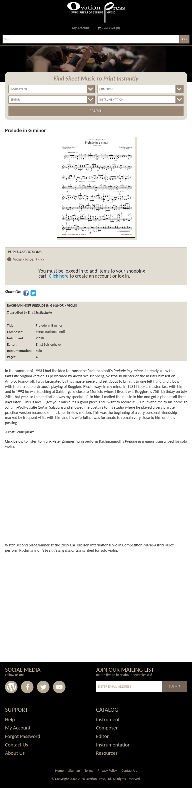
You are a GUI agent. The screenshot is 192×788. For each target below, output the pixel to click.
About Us (15, 753)
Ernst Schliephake (48, 344)
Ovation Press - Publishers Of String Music (96, 12)
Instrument (108, 719)
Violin (39, 338)
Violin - (28, 259)
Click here (58, 276)
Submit (174, 686)
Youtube (59, 687)
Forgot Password (22, 736)
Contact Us (16, 744)
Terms (88, 770)
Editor (102, 736)
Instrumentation (113, 744)
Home (59, 770)
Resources (107, 753)
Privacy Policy (107, 770)
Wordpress (11, 687)
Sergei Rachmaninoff (50, 332)
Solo (38, 351)
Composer (107, 727)
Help (10, 719)
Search (96, 111)
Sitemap (74, 770)
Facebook (27, 687)
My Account (80, 28)
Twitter (43, 687)
